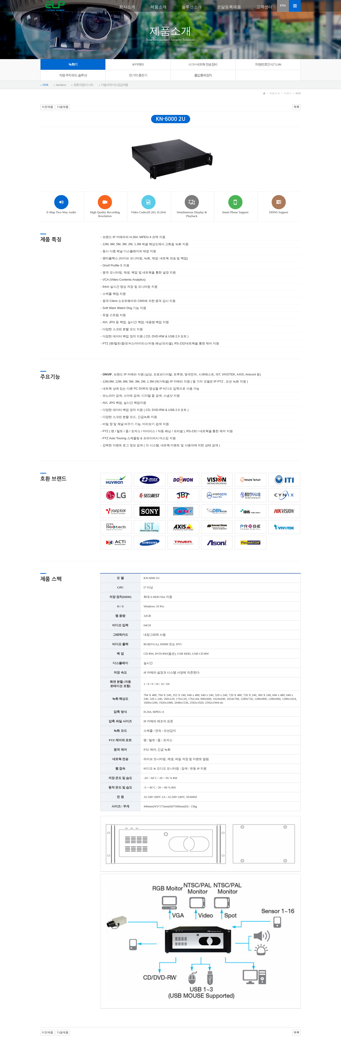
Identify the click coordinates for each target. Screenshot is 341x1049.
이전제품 (47, 107)
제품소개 (158, 7)
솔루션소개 (192, 7)
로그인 (276, 1024)
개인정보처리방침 (69, 1024)
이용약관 (47, 1024)
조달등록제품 (229, 7)
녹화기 (72, 64)
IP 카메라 (138, 64)
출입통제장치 (203, 75)
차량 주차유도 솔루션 (73, 75)
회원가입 (294, 1024)
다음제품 (62, 107)
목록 (296, 107)
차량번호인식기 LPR (268, 64)
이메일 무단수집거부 (99, 1024)
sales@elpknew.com (208, 1040)
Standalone (61, 85)
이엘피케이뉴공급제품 (114, 85)
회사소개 (127, 7)
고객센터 (264, 7)
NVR (45, 85)
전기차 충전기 (138, 75)
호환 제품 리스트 (83, 85)
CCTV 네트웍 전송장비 (203, 64)
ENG (283, 5)
